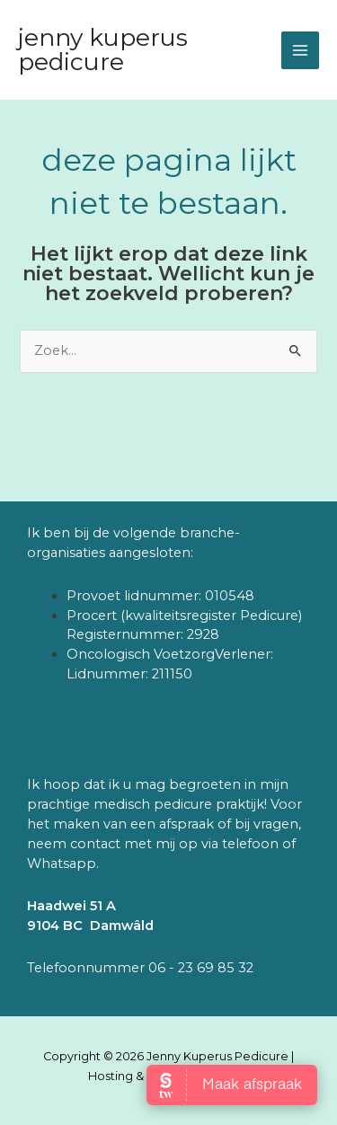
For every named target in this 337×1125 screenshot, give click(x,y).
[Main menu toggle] (300, 50)
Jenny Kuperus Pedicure (103, 48)
